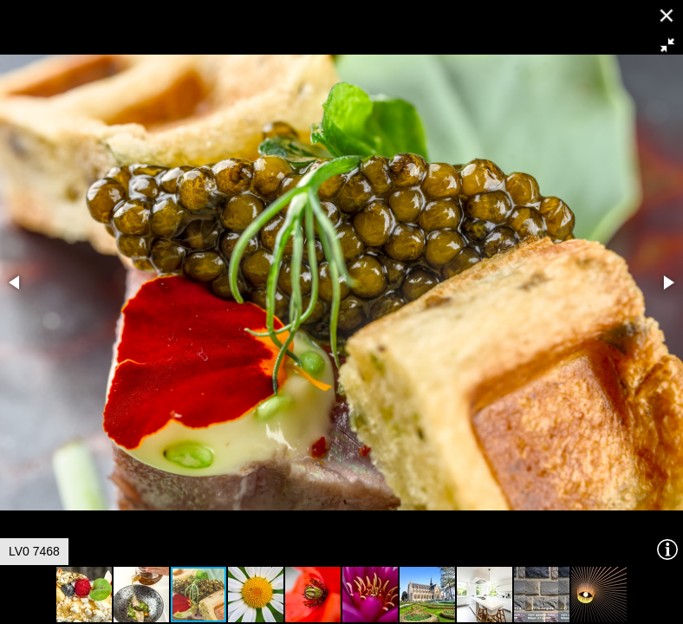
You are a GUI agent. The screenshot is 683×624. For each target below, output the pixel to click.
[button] (667, 45)
